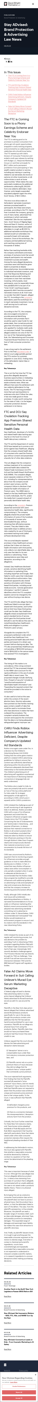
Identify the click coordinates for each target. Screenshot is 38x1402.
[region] (19, 1387)
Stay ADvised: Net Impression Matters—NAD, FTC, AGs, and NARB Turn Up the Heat (19, 1315)
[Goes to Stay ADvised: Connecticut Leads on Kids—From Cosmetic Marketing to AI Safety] (7, 1349)
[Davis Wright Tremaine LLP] (12, 4)
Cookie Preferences (18, 1386)
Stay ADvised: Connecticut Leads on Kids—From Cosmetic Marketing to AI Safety (19, 1342)
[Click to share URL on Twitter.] (6, 62)
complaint (28, 297)
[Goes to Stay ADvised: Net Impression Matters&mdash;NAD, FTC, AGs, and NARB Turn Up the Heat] (7, 1323)
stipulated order (23, 352)
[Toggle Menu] (33, 4)
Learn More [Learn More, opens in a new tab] (13, 1382)
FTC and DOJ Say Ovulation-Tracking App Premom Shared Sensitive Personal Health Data (19, 87)
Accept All (19, 1398)
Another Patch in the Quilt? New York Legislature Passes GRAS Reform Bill (18, 1290)
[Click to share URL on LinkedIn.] (11, 62)
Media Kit (7, 1370)
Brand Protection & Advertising (14, 18)
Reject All (19, 1392)
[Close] (35, 1374)
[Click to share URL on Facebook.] (9, 62)
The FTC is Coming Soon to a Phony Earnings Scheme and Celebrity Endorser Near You (19, 78)
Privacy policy (23, 1370)
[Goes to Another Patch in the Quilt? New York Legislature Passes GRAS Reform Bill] (7, 1296)
